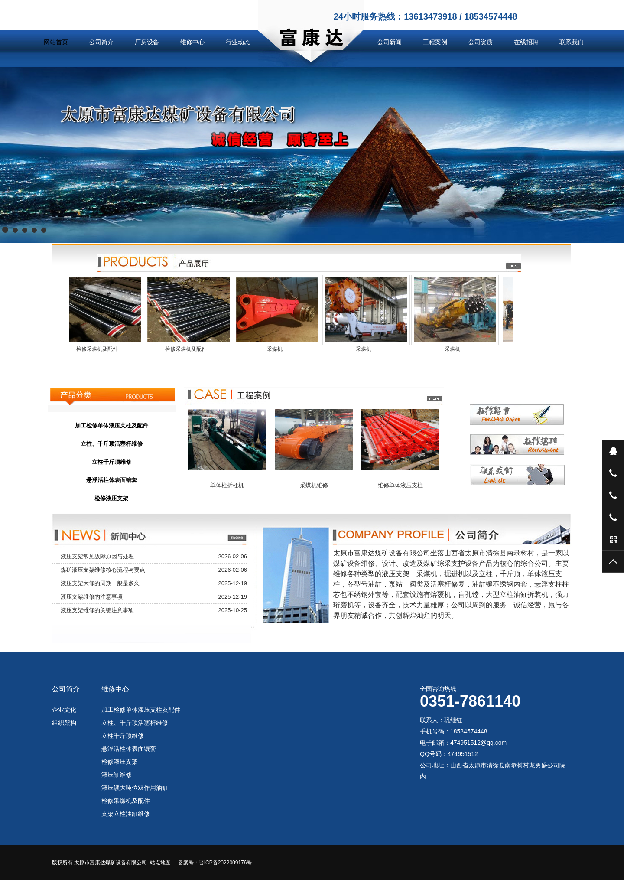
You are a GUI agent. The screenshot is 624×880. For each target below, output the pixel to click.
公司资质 (480, 42)
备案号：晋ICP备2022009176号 (215, 863)
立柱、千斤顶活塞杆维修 (134, 723)
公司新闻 (389, 42)
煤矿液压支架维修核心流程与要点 (103, 570)
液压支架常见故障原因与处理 (97, 556)
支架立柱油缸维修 (125, 814)
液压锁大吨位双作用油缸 (134, 788)
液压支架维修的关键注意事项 (97, 610)
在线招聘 (526, 42)
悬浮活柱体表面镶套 (128, 749)
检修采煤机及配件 (125, 801)
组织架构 (64, 723)
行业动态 (238, 42)
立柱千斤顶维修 (122, 736)
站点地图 (160, 863)
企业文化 (64, 710)
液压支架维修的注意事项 (92, 596)
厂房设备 (147, 42)
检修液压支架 (119, 762)
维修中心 (192, 42)
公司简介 (101, 42)
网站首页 (56, 42)
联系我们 (571, 42)
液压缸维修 (116, 775)
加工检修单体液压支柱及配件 (140, 710)
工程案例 (435, 42)
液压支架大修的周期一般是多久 (100, 583)
